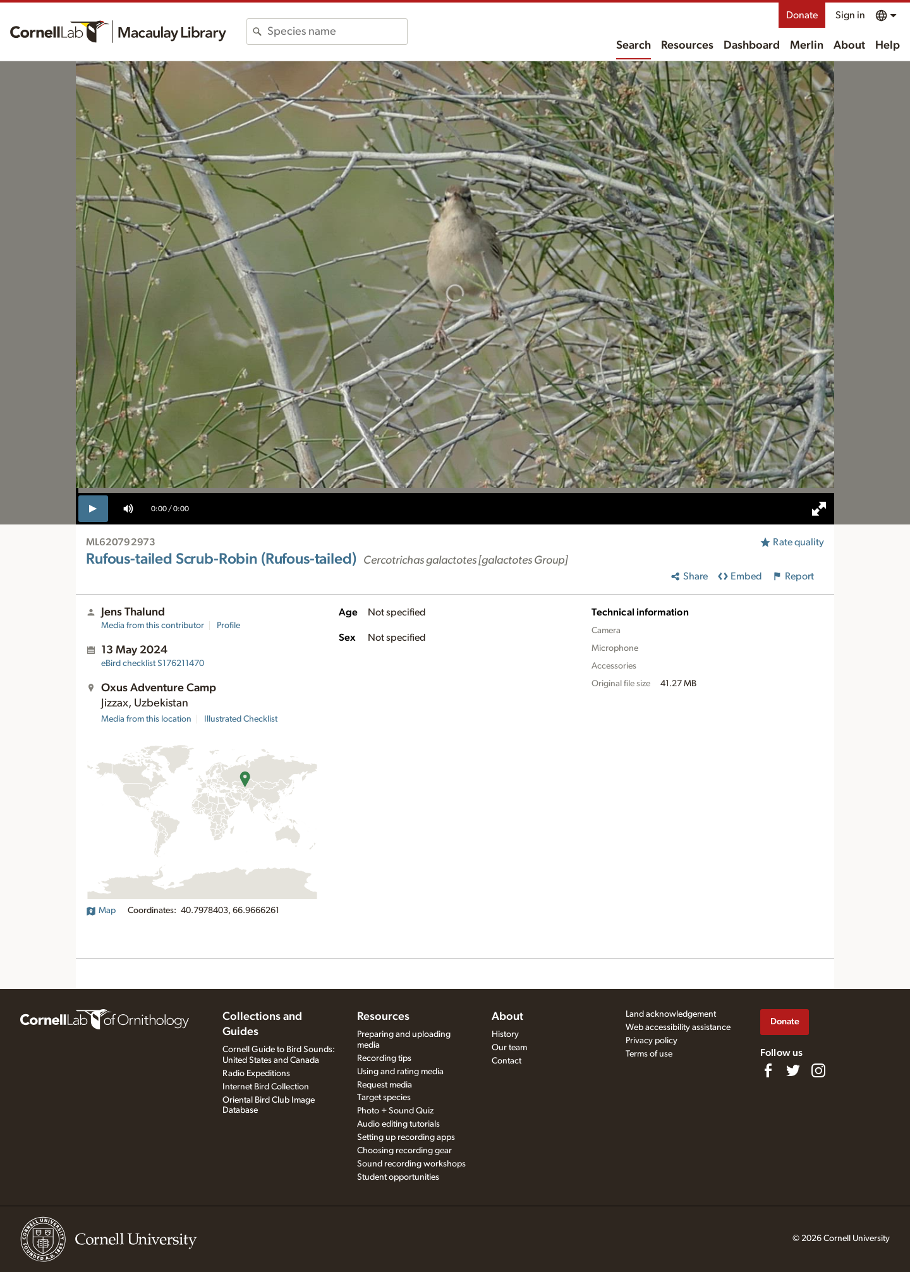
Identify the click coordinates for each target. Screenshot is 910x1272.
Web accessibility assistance (678, 1027)
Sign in (850, 15)
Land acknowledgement (671, 1014)
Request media (384, 1085)
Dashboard (752, 45)
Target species (384, 1097)
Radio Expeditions (256, 1073)
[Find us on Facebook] (767, 1070)
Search (633, 45)
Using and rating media (400, 1071)
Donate (802, 15)
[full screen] (819, 509)
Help (887, 45)
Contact (506, 1061)
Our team (509, 1047)
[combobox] (337, 31)
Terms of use (649, 1054)
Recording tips (384, 1058)
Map (101, 910)
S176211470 (152, 663)
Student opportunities (398, 1177)
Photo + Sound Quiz (395, 1110)
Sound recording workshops (411, 1164)
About (849, 45)
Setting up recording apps (406, 1137)
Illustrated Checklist (240, 719)
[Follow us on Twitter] (793, 1070)
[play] (93, 508)
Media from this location (146, 719)
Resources (687, 45)
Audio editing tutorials (398, 1124)
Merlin (806, 45)
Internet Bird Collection (265, 1086)
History (505, 1034)
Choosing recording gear (404, 1150)
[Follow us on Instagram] (818, 1070)
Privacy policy (651, 1040)
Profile (228, 625)
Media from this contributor (152, 625)
